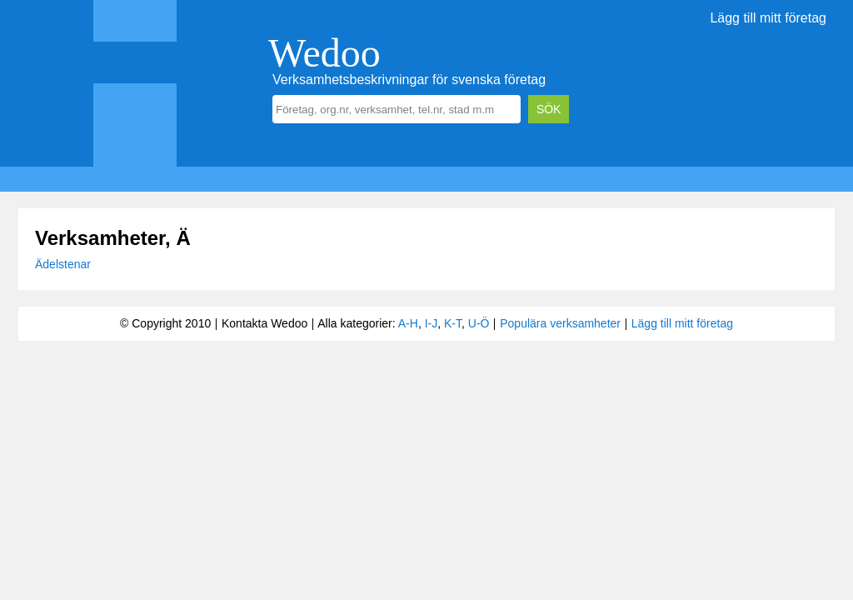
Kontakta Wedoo (264, 323)
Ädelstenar (63, 264)
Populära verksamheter (560, 323)
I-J (431, 323)
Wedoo (324, 53)
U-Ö (479, 323)
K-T (452, 323)
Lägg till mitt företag (768, 18)
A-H (408, 323)
